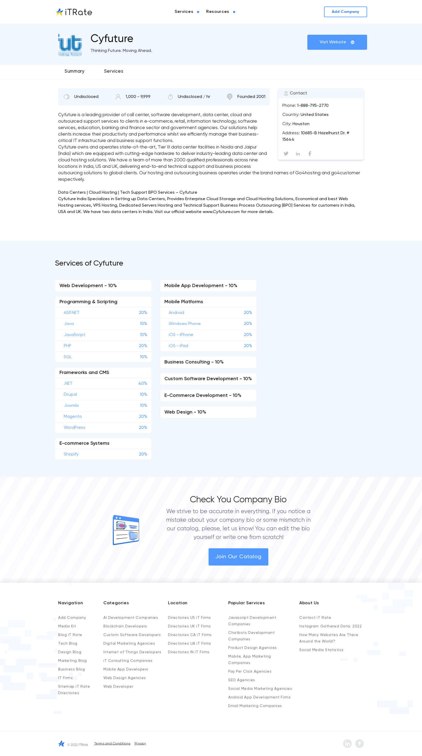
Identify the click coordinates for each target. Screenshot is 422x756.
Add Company (72, 618)
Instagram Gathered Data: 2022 (330, 626)
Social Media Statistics (321, 650)
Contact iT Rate (315, 618)
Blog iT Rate (70, 635)
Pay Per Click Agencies (250, 671)
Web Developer (118, 686)
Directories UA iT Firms (189, 643)
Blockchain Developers (125, 626)
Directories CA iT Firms (190, 635)
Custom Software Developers (132, 635)
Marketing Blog (72, 661)
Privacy (140, 743)
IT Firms (65, 678)
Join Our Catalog (238, 557)
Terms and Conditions (112, 743)
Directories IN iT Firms (189, 652)
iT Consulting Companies (128, 661)
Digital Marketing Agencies (129, 643)
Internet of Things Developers (132, 652)
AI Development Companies (130, 618)
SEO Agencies (241, 680)
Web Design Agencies (124, 678)
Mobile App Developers (125, 669)
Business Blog (71, 669)
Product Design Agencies (252, 648)
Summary (75, 71)
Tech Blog (68, 643)
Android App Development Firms (259, 697)
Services (113, 71)
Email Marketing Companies (255, 706)
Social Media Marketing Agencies (260, 689)
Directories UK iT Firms (189, 626)
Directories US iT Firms (189, 618)
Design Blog (69, 652)
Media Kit (67, 626)
